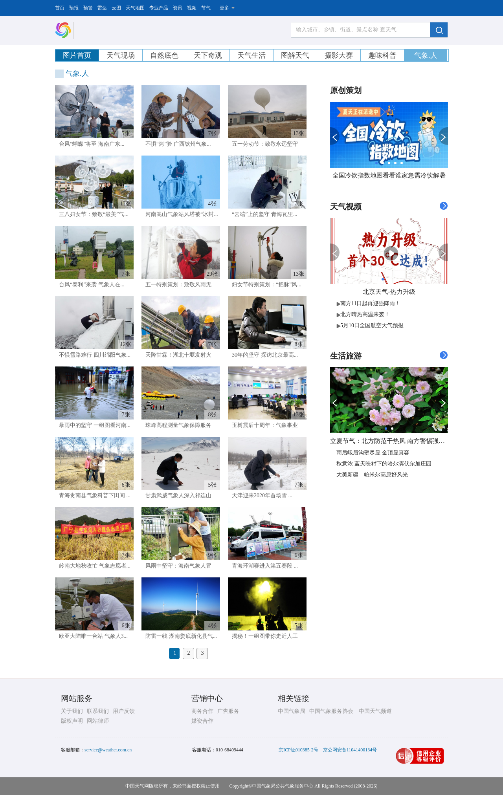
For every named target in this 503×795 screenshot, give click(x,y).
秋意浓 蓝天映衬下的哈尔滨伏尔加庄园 (383, 464)
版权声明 (72, 721)
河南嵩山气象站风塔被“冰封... (181, 214)
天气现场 (120, 55)
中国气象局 (291, 711)
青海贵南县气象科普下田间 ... (94, 495)
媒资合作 (202, 721)
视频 (191, 8)
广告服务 (228, 711)
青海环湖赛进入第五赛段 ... (265, 566)
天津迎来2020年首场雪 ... (262, 495)
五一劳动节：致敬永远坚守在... (263, 145)
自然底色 (164, 55)
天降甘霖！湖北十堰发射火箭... (176, 356)
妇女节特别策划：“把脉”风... (266, 285)
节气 (206, 8)
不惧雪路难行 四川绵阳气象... (94, 355)
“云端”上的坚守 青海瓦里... (264, 214)
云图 (116, 8)
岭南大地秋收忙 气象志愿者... (94, 566)
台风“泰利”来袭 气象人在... (91, 285)
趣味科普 (382, 55)
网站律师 (98, 721)
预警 (88, 8)
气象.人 (425, 55)
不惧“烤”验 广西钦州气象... (178, 144)
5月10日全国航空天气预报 (370, 325)
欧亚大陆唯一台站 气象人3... (93, 636)
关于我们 (72, 711)
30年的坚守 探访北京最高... (265, 355)
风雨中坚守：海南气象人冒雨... (176, 567)
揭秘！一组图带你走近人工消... (263, 637)
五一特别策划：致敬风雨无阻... (176, 286)
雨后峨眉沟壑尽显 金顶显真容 (372, 453)
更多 (224, 8)
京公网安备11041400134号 (350, 750)
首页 (59, 8)
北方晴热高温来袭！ (363, 314)
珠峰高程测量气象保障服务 (178, 425)
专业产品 (158, 8)
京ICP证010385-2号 (298, 750)
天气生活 (251, 55)
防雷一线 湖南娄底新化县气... (181, 636)
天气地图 (135, 8)
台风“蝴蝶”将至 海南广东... (91, 144)
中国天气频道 (375, 711)
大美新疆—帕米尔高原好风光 (372, 475)
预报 (74, 8)
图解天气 (295, 55)
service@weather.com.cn (108, 750)
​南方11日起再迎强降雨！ (368, 303)
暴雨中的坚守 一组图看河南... (94, 425)
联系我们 (98, 711)
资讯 (177, 8)
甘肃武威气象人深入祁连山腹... (176, 497)
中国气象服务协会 (331, 711)
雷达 (102, 8)
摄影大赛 (339, 55)
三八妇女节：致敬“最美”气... (94, 214)
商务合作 (202, 711)
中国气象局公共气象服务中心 (282, 786)
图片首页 (77, 55)
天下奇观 (208, 55)
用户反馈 (124, 711)
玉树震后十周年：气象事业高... (263, 426)
